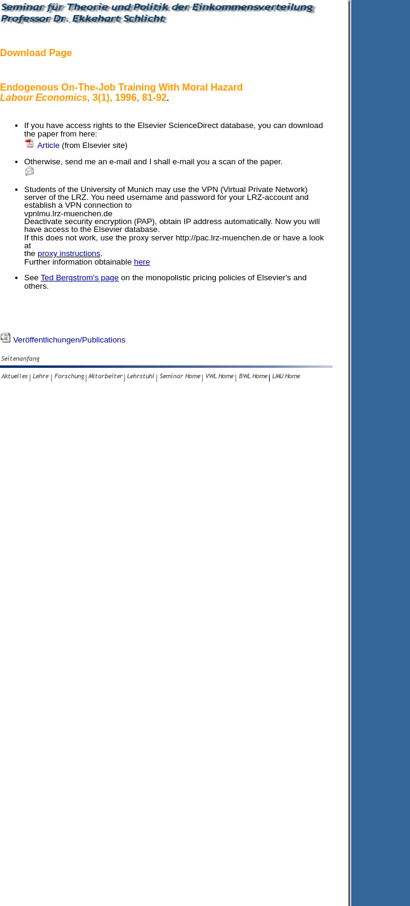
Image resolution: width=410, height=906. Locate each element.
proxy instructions (68, 253)
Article (76, 145)
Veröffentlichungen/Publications (62, 339)
